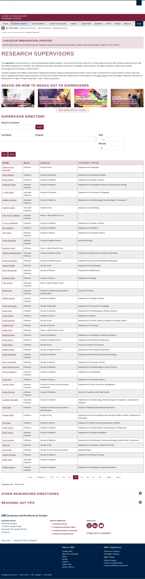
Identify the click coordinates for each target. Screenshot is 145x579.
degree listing (102, 76)
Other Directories (44, 28)
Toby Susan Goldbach (11, 215)
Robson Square (110, 560)
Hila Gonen (6, 233)
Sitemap (17, 540)
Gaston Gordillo (8, 266)
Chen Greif (6, 380)
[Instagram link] (89, 525)
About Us (127, 24)
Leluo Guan (7, 450)
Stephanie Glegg (9, 185)
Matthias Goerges (9, 200)
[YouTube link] (101, 525)
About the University (70, 554)
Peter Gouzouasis (9, 306)
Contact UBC (67, 551)
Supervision (86, 24)
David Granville (8, 335)
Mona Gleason (8, 175)
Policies (118, 24)
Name (6, 163)
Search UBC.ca (68, 567)
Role (101, 135)
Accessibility (47, 575)
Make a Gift (66, 564)
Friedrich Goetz (8, 208)
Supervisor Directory (28, 28)
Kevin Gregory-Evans (10, 367)
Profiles (25, 540)
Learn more (32, 69)
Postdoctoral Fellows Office (64, 527)
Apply (139, 24)
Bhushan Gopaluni (9, 261)
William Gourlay (8, 298)
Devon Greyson (8, 392)
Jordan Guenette (9, 455)
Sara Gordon (7, 283)
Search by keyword (10, 123)
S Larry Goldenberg (10, 223)
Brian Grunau (7, 433)
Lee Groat (6, 423)
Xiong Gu (6, 445)
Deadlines (98, 24)
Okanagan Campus (111, 554)
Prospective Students (19, 24)
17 (95, 477)
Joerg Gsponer (8, 440)
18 (101, 477)
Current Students (38, 24)
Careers (65, 562)
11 (58, 477)
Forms (108, 24)
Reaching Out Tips (60, 28)
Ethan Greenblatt (9, 354)
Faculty (45, 163)
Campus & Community (57, 24)
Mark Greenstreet (9, 362)
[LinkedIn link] (95, 525)
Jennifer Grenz (8, 384)
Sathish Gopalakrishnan (11, 253)
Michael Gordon (8, 278)
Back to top (7, 540)
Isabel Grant (7, 330)
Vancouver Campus (111, 551)
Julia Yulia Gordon (9, 270)
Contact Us (5, 532)
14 (76, 477)
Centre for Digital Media (113, 563)
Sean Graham (8, 316)
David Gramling (8, 321)
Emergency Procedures (9, 575)
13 (70, 477)
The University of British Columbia (7, 7)
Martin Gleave (8, 180)
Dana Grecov (7, 340)
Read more (113, 45)
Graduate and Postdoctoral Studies (72, 516)
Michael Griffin (8, 415)
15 (82, 477)
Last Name (6, 135)
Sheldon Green (8, 350)
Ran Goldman (8, 228)
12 (64, 477)
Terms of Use (24, 575)
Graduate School (6, 32)
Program (39, 135)
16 (89, 477)
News (64, 556)
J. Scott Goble (8, 192)
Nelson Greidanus (9, 372)
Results (102, 144)
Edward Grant (8, 325)
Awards (73, 24)
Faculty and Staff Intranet (63, 534)
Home (5, 24)
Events (65, 559)
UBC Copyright (36, 575)
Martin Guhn (7, 460)
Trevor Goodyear (9, 240)
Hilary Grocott (7, 428)
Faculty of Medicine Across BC (116, 565)
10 (52, 477)
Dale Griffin (6, 407)
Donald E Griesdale (10, 400)
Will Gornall (7, 291)
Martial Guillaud (8, 467)
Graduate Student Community (65, 530)
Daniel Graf (6, 311)
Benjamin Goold (8, 248)
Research (33, 540)
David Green (7, 345)
